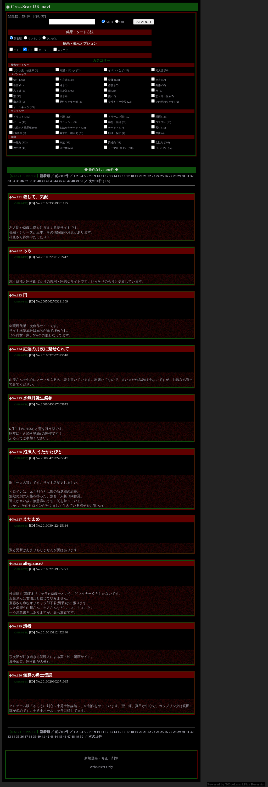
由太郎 (17, 101)
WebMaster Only (101, 767)
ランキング (34, 38)
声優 (158, 133)
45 (60, 181)
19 (136, 176)
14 (115, 176)
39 (35, 181)
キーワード (45, 50)
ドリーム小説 (116, 116)
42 (47, 181)
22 (149, 176)
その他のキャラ (164, 101)
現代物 (64, 148)
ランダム (52, 38)
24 (157, 176)
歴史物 (17, 148)
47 (69, 181)
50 (81, 181)
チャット (113, 127)
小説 (62, 116)
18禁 (62, 142)
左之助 (64, 79)
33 (9, 181)
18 (132, 176)
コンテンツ (17, 111)
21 (145, 176)
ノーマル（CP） (117, 148)
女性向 (159, 142)
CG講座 (17, 133)
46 (64, 181)
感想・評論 (114, 122)
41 (43, 181)
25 (162, 176)
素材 (158, 127)
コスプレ (160, 122)
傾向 (13, 137)
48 (73, 181)
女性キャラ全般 (117, 101)
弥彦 (110, 85)
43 (52, 181)
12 (106, 176)
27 (170, 176)
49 (77, 181)
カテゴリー (64, 50)
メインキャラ (18, 74)
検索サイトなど (20, 64)
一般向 (17, 142)
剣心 (16, 79)
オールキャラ (21, 107)
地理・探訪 (114, 133)
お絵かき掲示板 (22, 127)
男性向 (112, 142)
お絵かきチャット (70, 127)
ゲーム (17, 122)
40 (39, 181)
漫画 (158, 116)
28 (174, 176)
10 (98, 176)
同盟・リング (67, 70)
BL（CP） (161, 148)
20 (140, 176)
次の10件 (95, 181)
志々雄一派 (162, 96)
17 (128, 176)
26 (166, 176)
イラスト (18, 116)
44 (56, 181)
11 (102, 176)
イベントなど (116, 70)
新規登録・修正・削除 (101, 758)
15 (119, 176)
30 (183, 176)
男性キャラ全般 (69, 101)
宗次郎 (64, 90)
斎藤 (110, 79)
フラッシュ (66, 122)
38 (30, 181)
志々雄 (17, 90)
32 (191, 176)
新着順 (18, 38)
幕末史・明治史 (69, 133)
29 (179, 176)
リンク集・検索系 (23, 70)
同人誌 (159, 70)
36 (22, 181)
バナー (17, 50)
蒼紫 (16, 85)
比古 (158, 79)
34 (13, 181)
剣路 (158, 85)
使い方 (40, 16)
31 (187, 176)
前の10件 (62, 176)
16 (123, 176)
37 (26, 181)
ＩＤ (30, 50)
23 (153, 176)
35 (18, 181)
